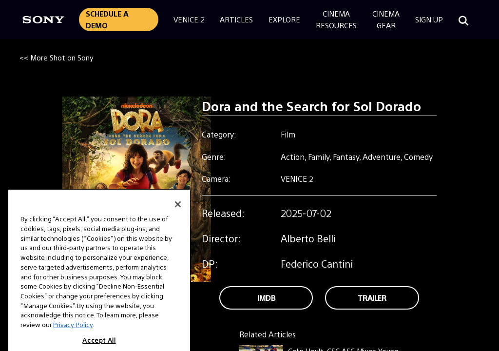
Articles (236, 19)
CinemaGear (386, 19)
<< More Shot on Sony (56, 57)
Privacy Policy (73, 331)
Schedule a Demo (107, 19)
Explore (284, 19)
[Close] (178, 210)
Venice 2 (188, 19)
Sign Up (429, 19)
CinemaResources (336, 19)
